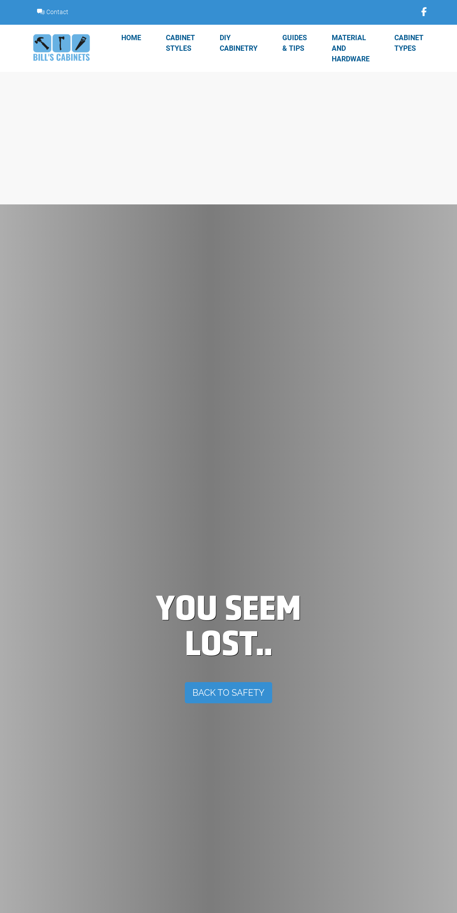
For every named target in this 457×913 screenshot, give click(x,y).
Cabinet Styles (180, 43)
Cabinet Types (408, 43)
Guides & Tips (294, 43)
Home (131, 37)
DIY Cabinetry (239, 43)
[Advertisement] (228, 138)
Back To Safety (228, 692)
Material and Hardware (351, 48)
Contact (52, 12)
